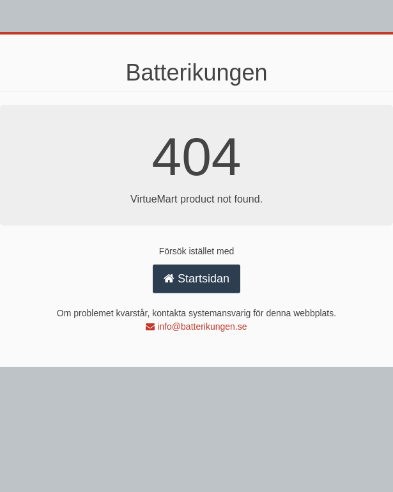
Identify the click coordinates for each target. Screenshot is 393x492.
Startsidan (196, 278)
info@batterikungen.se (196, 326)
